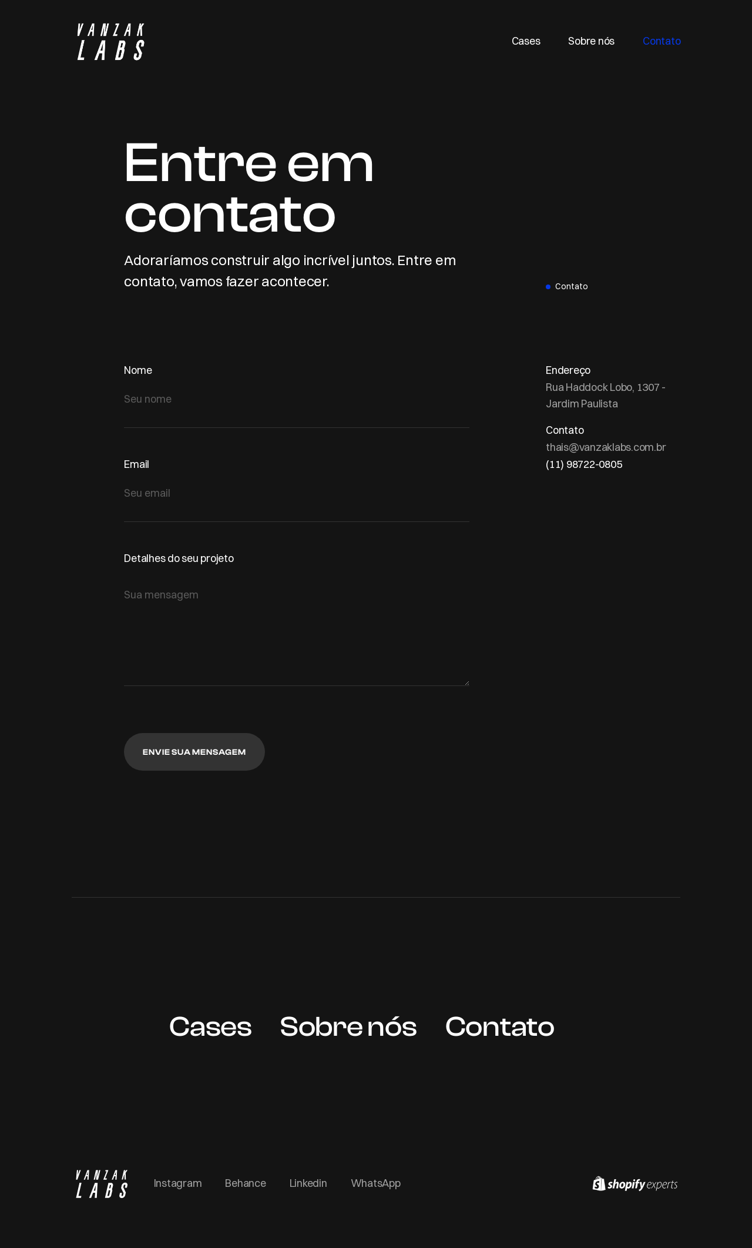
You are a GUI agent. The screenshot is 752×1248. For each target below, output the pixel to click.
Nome (138, 370)
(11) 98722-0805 (584, 464)
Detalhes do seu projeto (178, 558)
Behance (245, 1183)
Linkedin (308, 1183)
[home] (110, 40)
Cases (526, 41)
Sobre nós (591, 41)
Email (136, 464)
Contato (661, 41)
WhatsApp (376, 1183)
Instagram (178, 1183)
